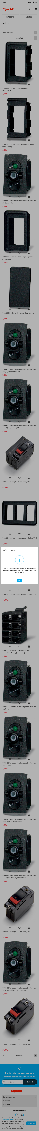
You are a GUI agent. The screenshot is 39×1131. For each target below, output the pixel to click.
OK (19, 580)
